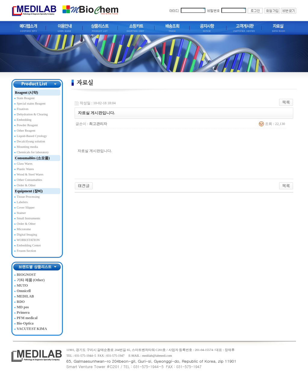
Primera (23, 312)
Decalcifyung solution (31, 141)
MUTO (22, 285)
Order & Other (26, 185)
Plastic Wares (25, 169)
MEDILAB (25, 296)
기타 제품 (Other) (31, 280)
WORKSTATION (28, 240)
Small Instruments (28, 218)
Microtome (24, 229)
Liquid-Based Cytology (32, 136)
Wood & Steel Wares (30, 174)
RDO (21, 302)
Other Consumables (29, 179)
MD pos (23, 307)
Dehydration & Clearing (32, 114)
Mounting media (27, 146)
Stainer (21, 213)
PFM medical (27, 318)
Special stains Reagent (31, 103)
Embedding (24, 119)
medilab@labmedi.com (157, 355)
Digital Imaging (27, 234)
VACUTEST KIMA (32, 329)
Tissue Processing (28, 196)
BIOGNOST (26, 275)
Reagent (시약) (26, 92)
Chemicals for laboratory (33, 152)
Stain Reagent (26, 98)
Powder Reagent (27, 125)
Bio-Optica (25, 323)
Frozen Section (26, 250)
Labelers (22, 202)
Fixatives (23, 109)
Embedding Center (29, 245)
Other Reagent (26, 130)
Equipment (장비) (29, 191)
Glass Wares (25, 163)
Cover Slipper (26, 207)
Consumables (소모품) (32, 158)
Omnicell (24, 291)
